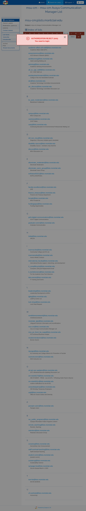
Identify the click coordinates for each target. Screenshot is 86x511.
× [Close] (65, 37)
